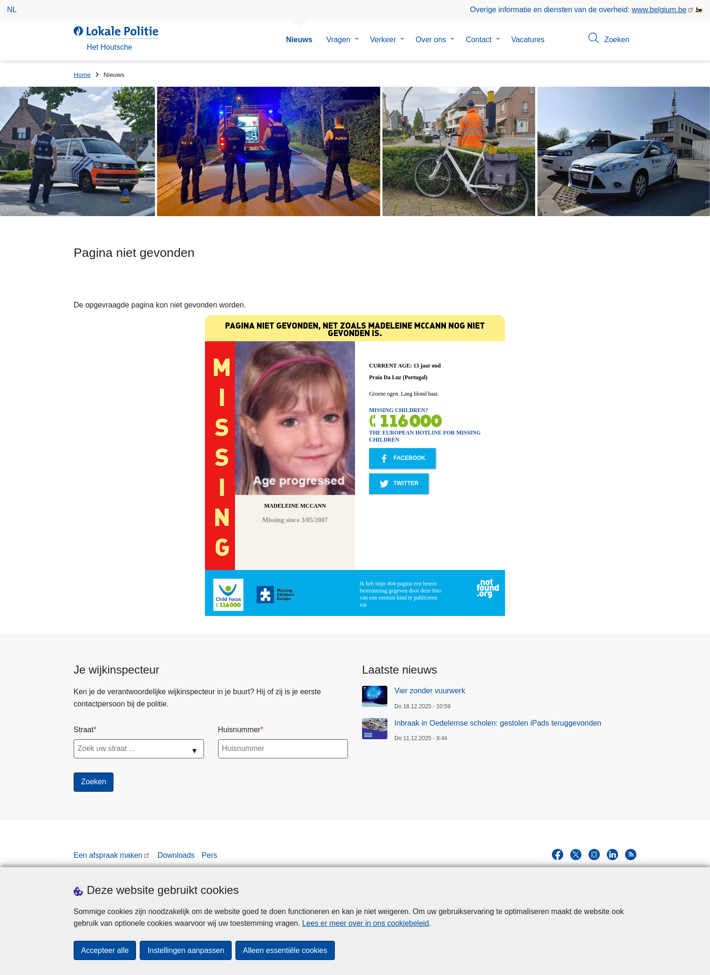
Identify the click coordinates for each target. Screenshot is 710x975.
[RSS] (630, 854)
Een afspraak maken (108, 855)
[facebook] (557, 854)
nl (11, 10)
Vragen (338, 40)
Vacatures (527, 40)
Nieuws (299, 40)
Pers (209, 855)
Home (82, 74)
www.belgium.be (659, 10)
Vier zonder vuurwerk (429, 691)
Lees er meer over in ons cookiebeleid (365, 923)
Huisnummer (239, 730)
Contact (478, 40)
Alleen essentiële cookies (285, 950)
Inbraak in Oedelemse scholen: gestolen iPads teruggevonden (497, 723)
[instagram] (594, 854)
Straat (84, 730)
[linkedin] (612, 854)
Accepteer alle (104, 950)
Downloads (176, 855)
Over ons (430, 40)
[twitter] (576, 854)
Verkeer (383, 40)
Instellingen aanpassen (185, 950)
